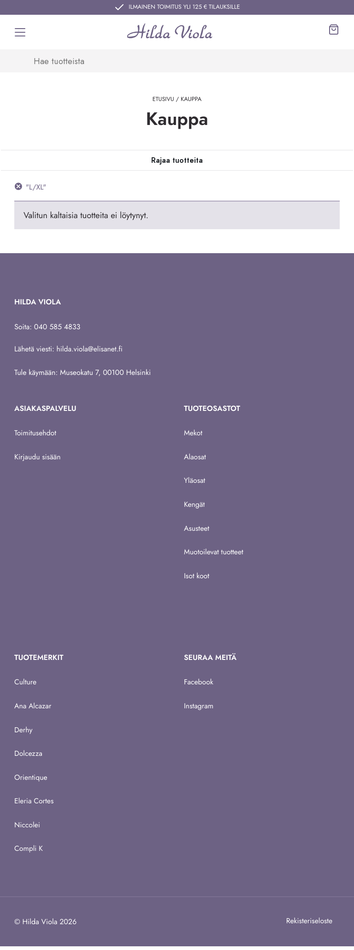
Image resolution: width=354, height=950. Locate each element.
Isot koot (197, 577)
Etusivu (163, 99)
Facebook (199, 683)
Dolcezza (28, 755)
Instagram (199, 707)
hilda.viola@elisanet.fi (90, 349)
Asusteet (197, 529)
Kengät (194, 505)
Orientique (31, 779)
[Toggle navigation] (20, 32)
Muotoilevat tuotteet (214, 553)
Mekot (193, 433)
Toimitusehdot (35, 433)
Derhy (23, 731)
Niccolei (27, 827)
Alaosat (195, 457)
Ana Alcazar (33, 707)
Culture (25, 683)
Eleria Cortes (34, 803)
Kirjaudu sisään (37, 457)
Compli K (28, 851)
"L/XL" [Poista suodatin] (36, 187)
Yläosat (195, 481)
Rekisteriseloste (308, 924)
